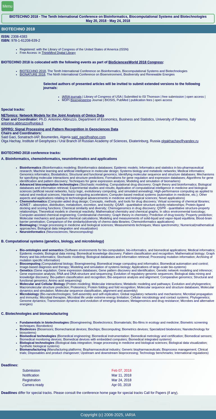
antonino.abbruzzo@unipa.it (22, 123)
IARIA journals (72, 96)
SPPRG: (8, 129)
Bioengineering (81, 100)
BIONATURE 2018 (32, 74)
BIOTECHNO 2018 (33, 71)
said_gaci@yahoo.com (88, 137)
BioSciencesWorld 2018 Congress (135, 62)
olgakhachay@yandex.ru (179, 141)
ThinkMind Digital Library (59, 52)
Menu (7, 6)
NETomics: (10, 115)
